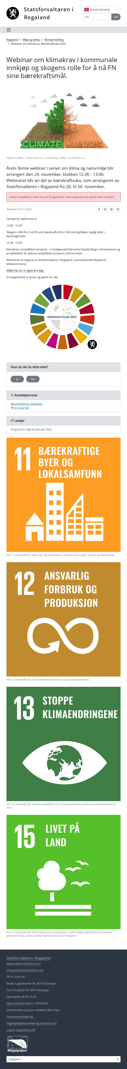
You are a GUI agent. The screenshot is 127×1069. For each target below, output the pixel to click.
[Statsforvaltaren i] (63, 1059)
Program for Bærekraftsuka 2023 (31, 429)
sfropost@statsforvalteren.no (24, 970)
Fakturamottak (15, 1003)
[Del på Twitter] (105, 209)
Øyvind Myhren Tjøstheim (26, 404)
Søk (116, 17)
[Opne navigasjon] (8, 30)
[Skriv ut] (111, 209)
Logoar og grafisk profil (20, 1030)
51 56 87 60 (22, 408)
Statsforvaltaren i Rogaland (49, 13)
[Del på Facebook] (99, 209)
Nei (33, 379)
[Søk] (97, 17)
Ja (17, 379)
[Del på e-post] (118, 209)
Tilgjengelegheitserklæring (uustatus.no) (31, 1023)
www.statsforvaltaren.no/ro (23, 963)
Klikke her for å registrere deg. (25, 270)
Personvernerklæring (19, 1016)
